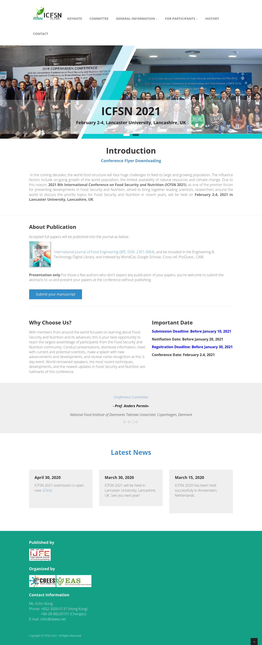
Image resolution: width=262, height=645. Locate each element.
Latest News (131, 452)
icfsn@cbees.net (53, 619)
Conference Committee (131, 397)
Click (47, 490)
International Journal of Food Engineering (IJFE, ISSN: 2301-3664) (104, 251)
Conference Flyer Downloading (131, 160)
